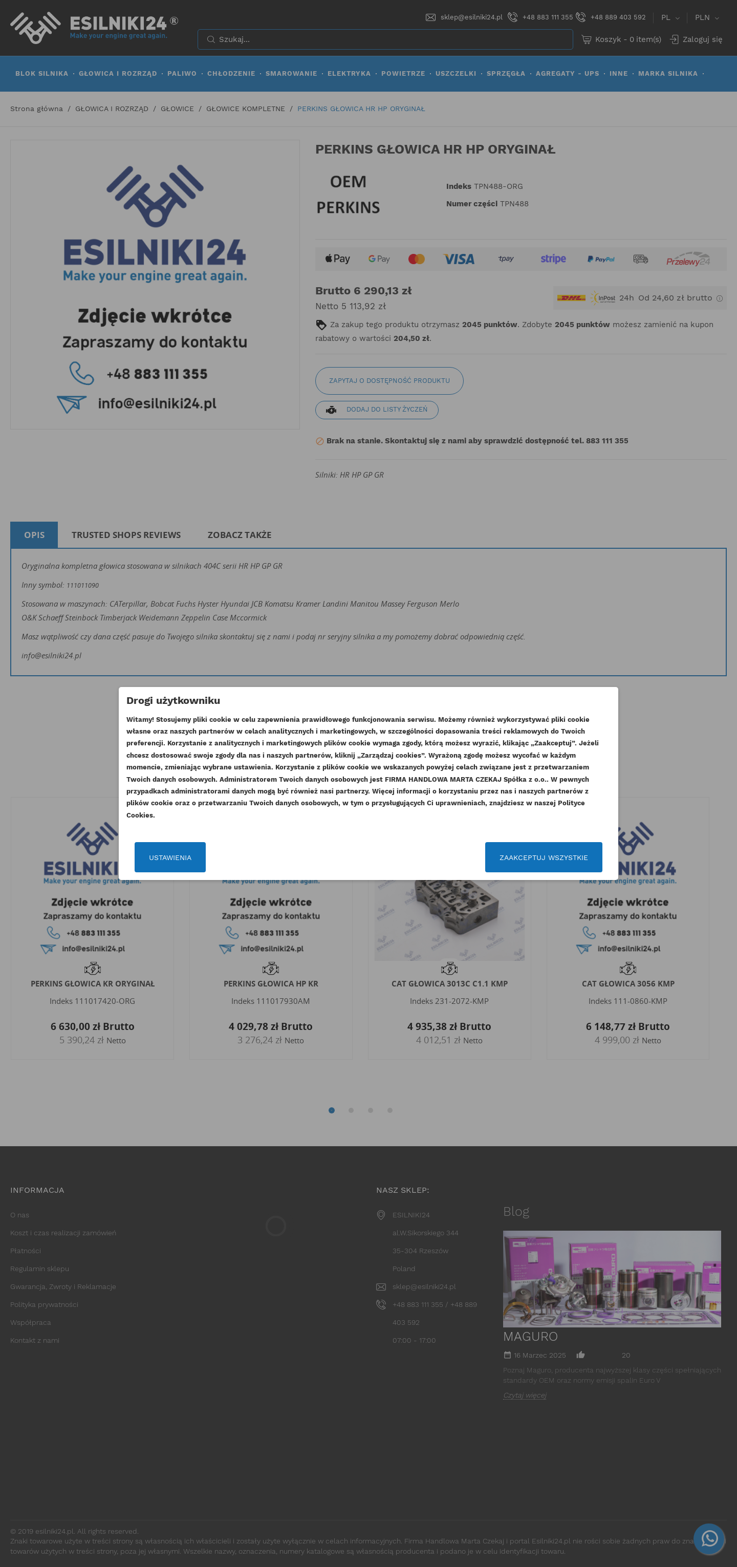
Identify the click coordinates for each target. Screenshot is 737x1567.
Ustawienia (170, 857)
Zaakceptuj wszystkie (544, 857)
